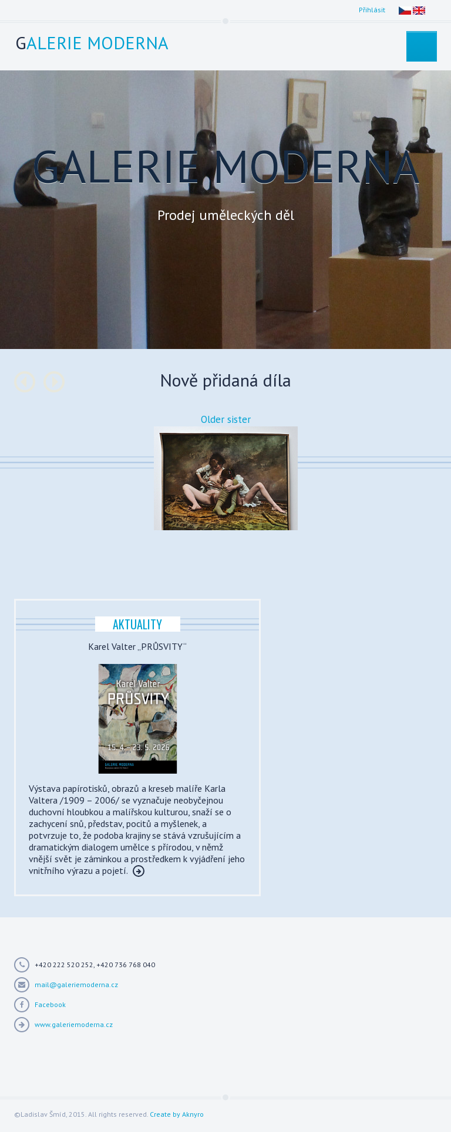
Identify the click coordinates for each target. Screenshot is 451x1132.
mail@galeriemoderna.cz (76, 984)
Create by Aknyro (177, 1114)
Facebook (50, 1004)
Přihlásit (372, 9)
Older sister (226, 419)
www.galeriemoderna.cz (74, 1024)
